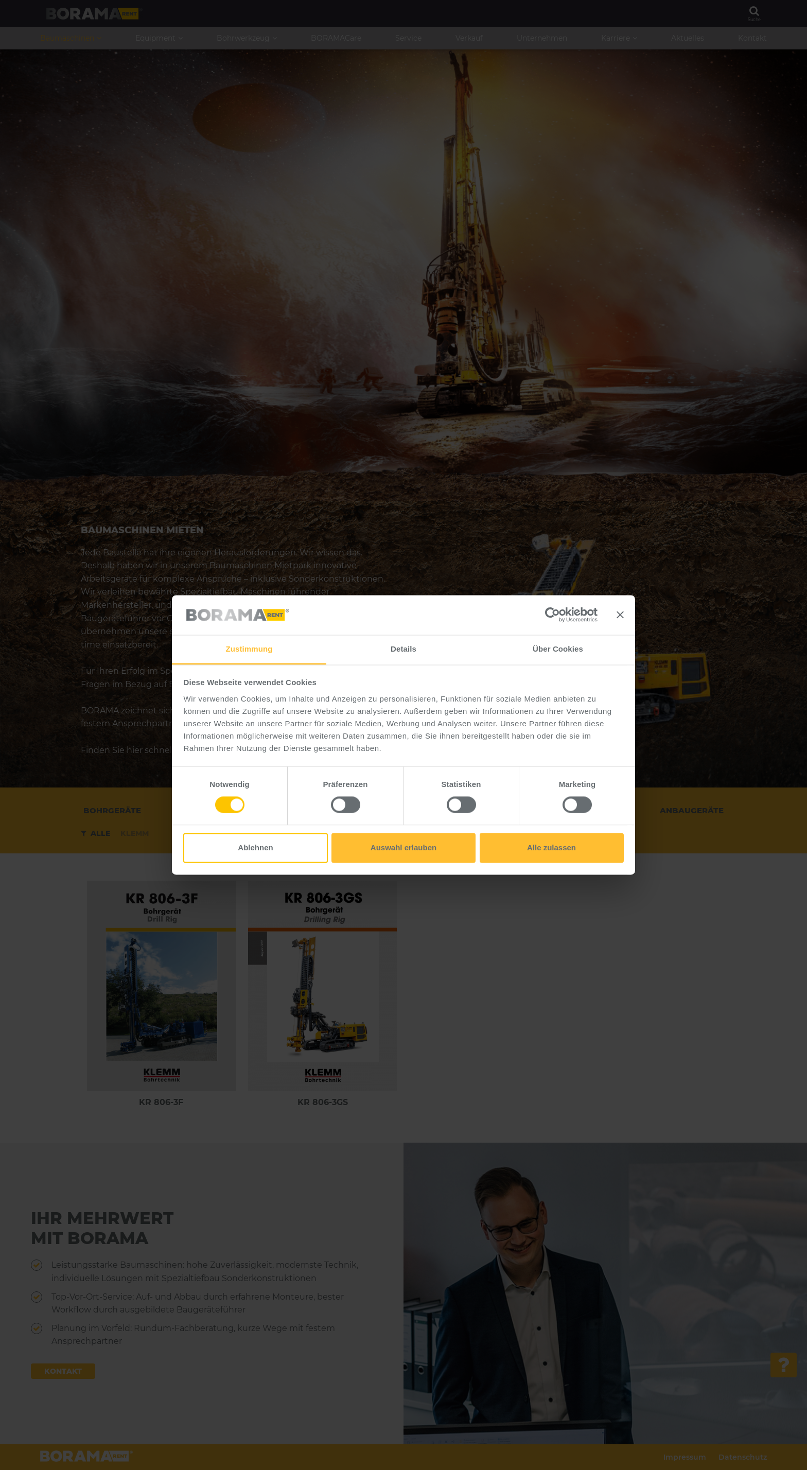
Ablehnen (255, 847)
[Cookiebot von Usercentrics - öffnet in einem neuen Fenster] (552, 615)
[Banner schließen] (620, 615)
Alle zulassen (551, 847)
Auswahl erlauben (403, 847)
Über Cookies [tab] (558, 648)
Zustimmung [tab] (249, 648)
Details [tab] (403, 648)
